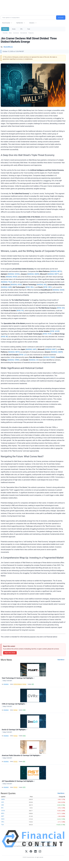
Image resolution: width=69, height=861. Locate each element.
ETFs (21, 29)
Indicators (31, 23)
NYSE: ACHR (54, 331)
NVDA (2, 819)
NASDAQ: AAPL (31, 349)
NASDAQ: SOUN (58, 290)
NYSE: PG (20, 310)
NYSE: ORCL (48, 287)
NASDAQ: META (55, 271)
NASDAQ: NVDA (11, 277)
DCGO (24, 735)
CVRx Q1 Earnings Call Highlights (14, 704)
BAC (2, 808)
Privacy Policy (38, 846)
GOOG (3, 810)
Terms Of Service (50, 846)
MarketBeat (6, 684)
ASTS (24, 787)
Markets (5, 29)
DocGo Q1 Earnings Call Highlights (14, 730)
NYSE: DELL (30, 287)
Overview (5, 33)
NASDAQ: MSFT (53, 274)
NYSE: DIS (60, 308)
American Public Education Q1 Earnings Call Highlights (21, 755)
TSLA (2, 824)
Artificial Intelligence (18, 684)
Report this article (10, 652)
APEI (24, 761)
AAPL (2, 802)
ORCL (2, 822)
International (23, 33)
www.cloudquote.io (46, 842)
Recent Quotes (6, 23)
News (10, 33)
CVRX (24, 710)
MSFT (2, 816)
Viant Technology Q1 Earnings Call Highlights (18, 678)
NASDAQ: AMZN (33, 274)
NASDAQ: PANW (49, 357)
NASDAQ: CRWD (13, 360)
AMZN (3, 799)
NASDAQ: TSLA (6, 282)
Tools (28, 29)
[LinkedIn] (35, 851)
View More (60, 660)
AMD (2, 805)
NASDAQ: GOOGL (14, 274)
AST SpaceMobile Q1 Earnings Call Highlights (18, 781)
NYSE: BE (4, 337)
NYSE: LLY (22, 355)
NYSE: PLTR (47, 334)
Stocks (13, 29)
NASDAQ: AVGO (16, 284)
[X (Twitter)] (26, 851)
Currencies (16, 33)
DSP (33, 684)
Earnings (24, 684)
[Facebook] (31, 851)
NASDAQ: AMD (6, 287)
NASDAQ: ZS (33, 360)
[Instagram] (40, 851)
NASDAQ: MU (41, 284)
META (2, 813)
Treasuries (31, 33)
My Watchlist (19, 23)
